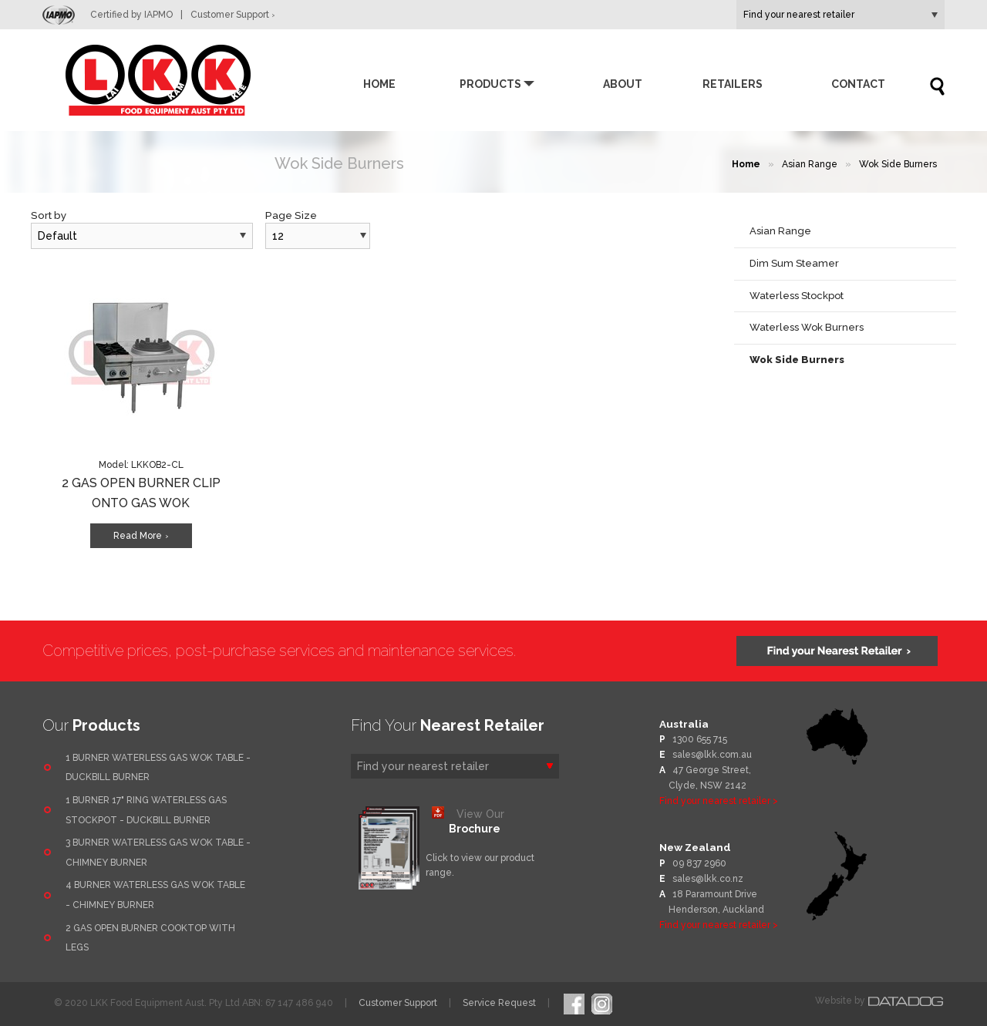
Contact (858, 84)
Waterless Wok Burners (807, 327)
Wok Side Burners (898, 164)
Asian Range (809, 164)
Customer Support (232, 14)
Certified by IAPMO (116, 15)
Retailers (732, 84)
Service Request (499, 1002)
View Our (476, 821)
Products (490, 84)
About (622, 84)
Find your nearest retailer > (718, 801)
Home (379, 84)
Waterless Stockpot (797, 295)
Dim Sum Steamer (794, 263)
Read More (141, 535)
